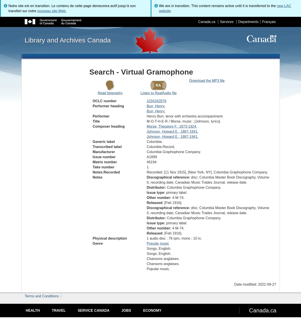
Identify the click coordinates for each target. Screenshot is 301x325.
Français (269, 22)
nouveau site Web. (51, 11)
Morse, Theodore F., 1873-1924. (172, 126)
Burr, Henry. (156, 106)
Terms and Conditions (42, 296)
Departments (248, 22)
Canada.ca (206, 22)
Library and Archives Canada (68, 40)
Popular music (158, 243)
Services (226, 22)
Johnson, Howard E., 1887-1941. (172, 131)
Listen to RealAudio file (158, 93)
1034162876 (156, 101)
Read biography (110, 93)
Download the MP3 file (207, 81)
